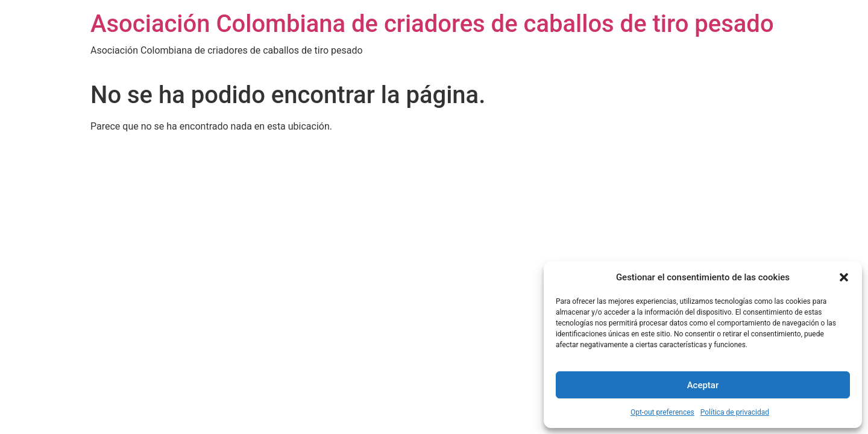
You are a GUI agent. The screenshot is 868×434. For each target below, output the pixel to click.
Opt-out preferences (662, 412)
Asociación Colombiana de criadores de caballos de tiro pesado (432, 24)
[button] (844, 277)
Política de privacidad (734, 412)
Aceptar (703, 385)
